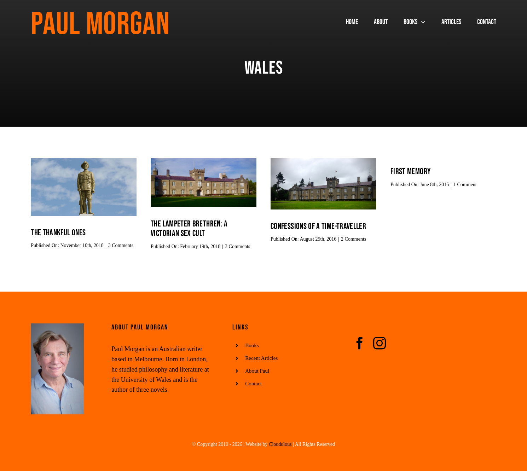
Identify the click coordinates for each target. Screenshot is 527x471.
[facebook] (359, 343)
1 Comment (465, 184)
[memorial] (84, 161)
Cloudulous (280, 444)
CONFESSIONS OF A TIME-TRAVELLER (318, 226)
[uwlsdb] (203, 161)
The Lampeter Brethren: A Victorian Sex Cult (189, 229)
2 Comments (353, 239)
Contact (253, 383)
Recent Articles (261, 358)
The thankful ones (58, 233)
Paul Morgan (100, 24)
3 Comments (120, 245)
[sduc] (323, 161)
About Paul (257, 371)
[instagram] (379, 343)
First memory (410, 171)
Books (252, 345)
